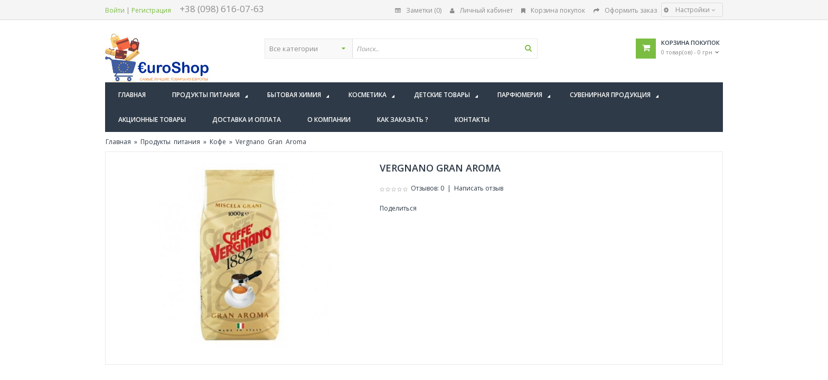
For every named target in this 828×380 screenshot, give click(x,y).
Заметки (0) (418, 10)
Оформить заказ (625, 10)
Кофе (218, 141)
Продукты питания (170, 141)
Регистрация (151, 10)
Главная (118, 141)
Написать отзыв (478, 188)
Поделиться (398, 208)
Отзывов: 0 (427, 188)
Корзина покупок (553, 10)
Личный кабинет (481, 10)
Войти (115, 10)
